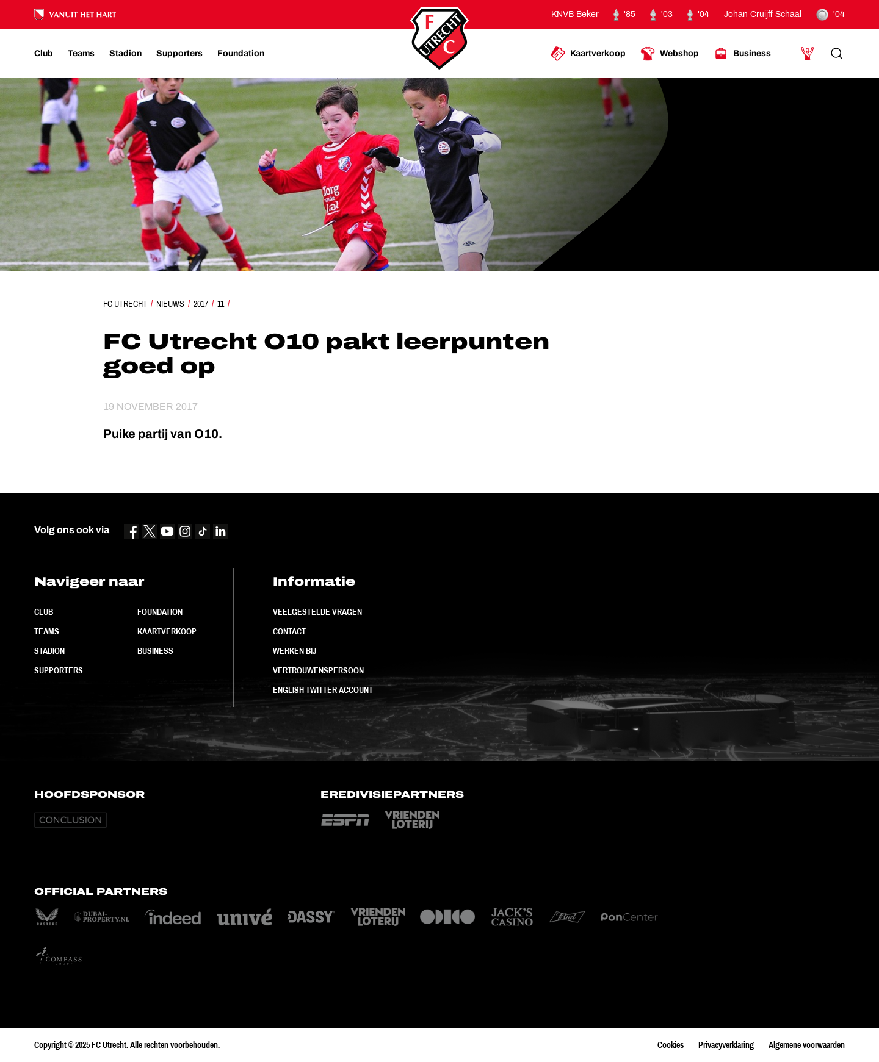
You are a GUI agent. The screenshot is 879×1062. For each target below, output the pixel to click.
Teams (46, 631)
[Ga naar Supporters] (179, 53)
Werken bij (294, 650)
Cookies (670, 1044)
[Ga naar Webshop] (669, 53)
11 (220, 303)
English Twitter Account (323, 689)
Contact (289, 631)
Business (155, 650)
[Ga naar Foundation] (240, 53)
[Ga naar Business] (742, 53)
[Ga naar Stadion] (125, 53)
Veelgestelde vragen (317, 611)
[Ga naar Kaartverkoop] (588, 53)
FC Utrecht (125, 303)
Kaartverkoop (167, 631)
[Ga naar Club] (43, 53)
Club (43, 611)
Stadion (49, 650)
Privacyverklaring (726, 1044)
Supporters (58, 670)
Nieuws (170, 303)
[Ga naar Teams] (81, 53)
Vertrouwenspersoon (318, 670)
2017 (201, 303)
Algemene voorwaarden (807, 1044)
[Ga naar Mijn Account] (807, 53)
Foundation (160, 611)
